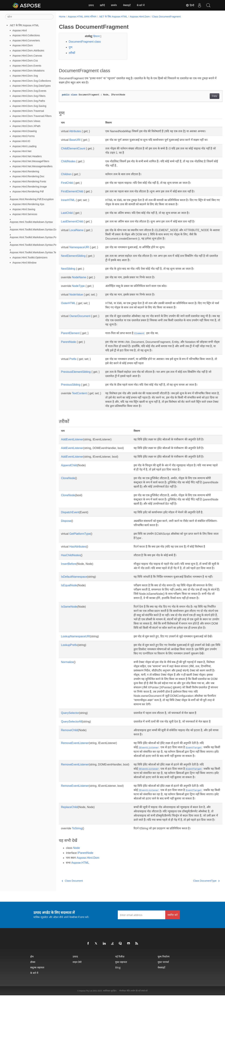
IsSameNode (69, 619)
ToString (77, 879)
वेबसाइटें (127, 5)
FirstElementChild (72, 191)
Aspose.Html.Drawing (24, 131)
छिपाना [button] (94, 36)
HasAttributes (77, 546)
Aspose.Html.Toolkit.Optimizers (29, 257)
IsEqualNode (69, 593)
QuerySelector (70, 742)
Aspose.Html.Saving (23, 209)
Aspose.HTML (80, 913)
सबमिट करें (173, 965)
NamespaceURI (79, 247)
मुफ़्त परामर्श (163, 1012)
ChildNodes (68, 161)
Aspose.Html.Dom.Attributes (28, 50)
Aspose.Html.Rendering (25, 171)
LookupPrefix (69, 666)
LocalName (76, 230)
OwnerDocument (79, 316)
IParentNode (85, 903)
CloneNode (68, 478)
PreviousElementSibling (76, 371)
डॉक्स (32, 1012)
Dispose (66, 520)
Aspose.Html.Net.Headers (27, 156)
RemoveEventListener (75, 776)
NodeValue (76, 294)
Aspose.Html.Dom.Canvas (27, 55)
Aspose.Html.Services (24, 214)
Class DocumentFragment (166, 16)
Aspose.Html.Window (24, 262)
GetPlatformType (79, 533)
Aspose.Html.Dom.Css (25, 60)
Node (76, 898)
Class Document (72, 931)
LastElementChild (72, 221)
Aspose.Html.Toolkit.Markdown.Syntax (31, 222)
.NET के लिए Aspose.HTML (24, 25)
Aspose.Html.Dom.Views (26, 121)
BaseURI (75, 139)
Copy (203, 96)
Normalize (67, 687)
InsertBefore (68, 563)
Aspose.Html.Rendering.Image (29, 186)
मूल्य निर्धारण (163, 1007)
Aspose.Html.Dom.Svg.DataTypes (31, 85)
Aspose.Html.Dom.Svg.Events (29, 90)
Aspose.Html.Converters (26, 40)
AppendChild (69, 465)
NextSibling (68, 268)
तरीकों (72, 52)
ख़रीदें (102, 5)
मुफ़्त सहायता (121, 1012)
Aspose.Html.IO (21, 141)
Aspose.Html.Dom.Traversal (28, 110)
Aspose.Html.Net (21, 151)
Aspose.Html (19, 30)
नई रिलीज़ (119, 1007)
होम (32, 1007)
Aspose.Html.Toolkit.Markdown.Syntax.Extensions (38, 229)
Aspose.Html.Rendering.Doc (28, 176)
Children (66, 174)
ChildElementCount (73, 148)
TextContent (79, 393)
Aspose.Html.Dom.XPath (26, 126)
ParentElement (70, 333)
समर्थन (114, 5)
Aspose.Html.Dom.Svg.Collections (31, 80)
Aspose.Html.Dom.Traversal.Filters (32, 116)
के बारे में (141, 5)
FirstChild (67, 182)
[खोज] (29, 16)
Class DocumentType (195, 931)
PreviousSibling (70, 384)
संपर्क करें (144, 1041)
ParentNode (68, 341)
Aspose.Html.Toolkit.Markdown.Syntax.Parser (35, 237)
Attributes (75, 131)
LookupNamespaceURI (75, 653)
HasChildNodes (71, 555)
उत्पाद (91, 5)
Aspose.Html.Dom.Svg (25, 75)
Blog (117, 1018)
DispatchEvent (70, 512)
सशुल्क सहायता (37, 1018)
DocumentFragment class (85, 41)
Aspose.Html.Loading (24, 146)
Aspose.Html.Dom (22, 45)
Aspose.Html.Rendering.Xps (28, 204)
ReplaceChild (69, 853)
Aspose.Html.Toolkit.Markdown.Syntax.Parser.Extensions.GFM (45, 244)
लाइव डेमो (77, 1012)
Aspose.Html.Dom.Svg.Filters (29, 95)
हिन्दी (190, 5)
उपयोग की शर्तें (135, 1041)
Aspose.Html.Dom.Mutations (28, 70)
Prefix (72, 358)
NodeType (78, 285)
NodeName (79, 277)
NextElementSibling (73, 255)
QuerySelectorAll (71, 751)
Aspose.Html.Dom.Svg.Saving (29, 106)
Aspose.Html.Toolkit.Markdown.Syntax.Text (34, 252)
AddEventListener (72, 439)
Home (62, 16)
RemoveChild (69, 763)
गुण (70, 47)
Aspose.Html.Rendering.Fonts (29, 181)
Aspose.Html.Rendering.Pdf (28, 191)
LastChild (67, 212)
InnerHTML (68, 200)
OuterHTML (68, 303)
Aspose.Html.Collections (26, 35)
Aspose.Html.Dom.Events (26, 65)
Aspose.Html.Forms (23, 136)
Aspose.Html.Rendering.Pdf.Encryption (32, 199)
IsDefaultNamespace (74, 580)
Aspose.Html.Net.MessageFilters (30, 161)
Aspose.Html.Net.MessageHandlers (32, 166)
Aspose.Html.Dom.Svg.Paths (28, 100)
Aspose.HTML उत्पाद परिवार (82, 16)
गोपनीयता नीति (124, 1041)
